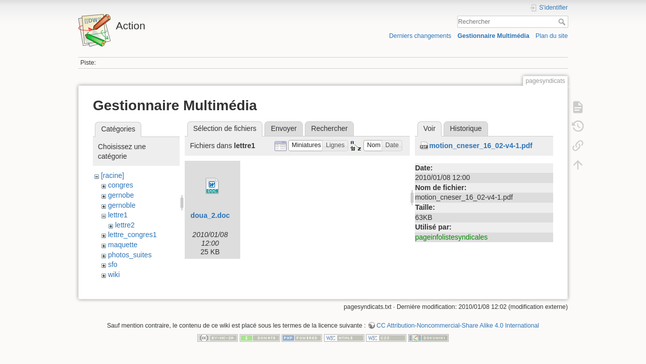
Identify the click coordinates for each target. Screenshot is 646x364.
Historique (465, 128)
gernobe (121, 195)
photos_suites (129, 255)
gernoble (122, 205)
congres (120, 185)
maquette (122, 245)
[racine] (112, 175)
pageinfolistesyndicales (451, 237)
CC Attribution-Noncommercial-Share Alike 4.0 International (457, 330)
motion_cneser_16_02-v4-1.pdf (480, 146)
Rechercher (563, 21)
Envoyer (284, 128)
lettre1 (118, 215)
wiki (114, 274)
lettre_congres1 (132, 235)
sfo (113, 264)
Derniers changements (420, 35)
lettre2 (125, 225)
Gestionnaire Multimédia (493, 35)
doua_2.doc (210, 215)
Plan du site (551, 35)
